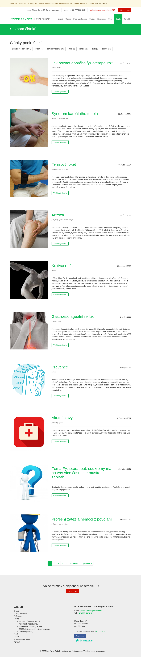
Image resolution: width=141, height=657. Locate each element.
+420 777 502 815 (85, 613)
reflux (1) (71, 49)
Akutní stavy (62, 418)
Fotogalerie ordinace (22, 639)
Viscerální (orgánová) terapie (30, 626)
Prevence (60, 367)
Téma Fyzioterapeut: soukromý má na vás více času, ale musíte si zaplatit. (81, 472)
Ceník (110, 19)
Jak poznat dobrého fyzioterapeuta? (82, 63)
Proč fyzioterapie (80, 19)
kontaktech (100, 631)
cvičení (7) (39, 49)
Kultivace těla (63, 266)
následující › (75, 563)
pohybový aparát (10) (55, 49)
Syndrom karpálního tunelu (75, 113)
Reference (101, 19)
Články (118, 19)
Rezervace (124, 10)
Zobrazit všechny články (21, 49)
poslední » (87, 563)
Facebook (80, 636)
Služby (92, 19)
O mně (68, 19)
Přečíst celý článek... (60, 92)
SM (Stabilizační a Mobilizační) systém (34, 629)
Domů (60, 19)
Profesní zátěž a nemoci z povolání (82, 519)
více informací (102, 3)
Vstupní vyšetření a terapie (29, 621)
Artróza (58, 215)
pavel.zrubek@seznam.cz (91, 611)
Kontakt (127, 19)
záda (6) (95, 49)
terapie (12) (83, 49)
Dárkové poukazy (26, 632)
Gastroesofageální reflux (73, 316)
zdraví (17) (106, 49)
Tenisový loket (64, 164)
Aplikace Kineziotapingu (28, 624)
